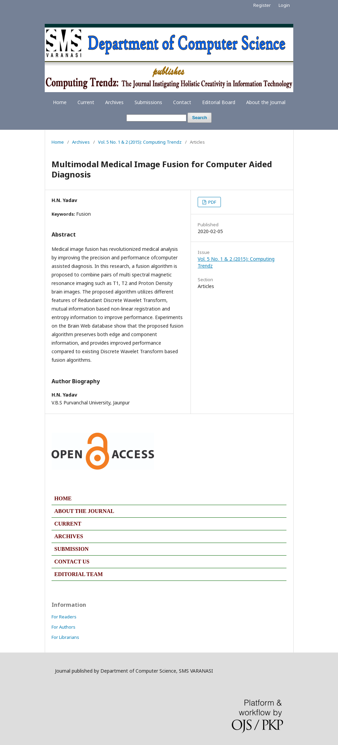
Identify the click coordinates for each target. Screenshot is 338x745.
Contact (182, 102)
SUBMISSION (71, 549)
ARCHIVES (68, 536)
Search (199, 117)
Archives (114, 102)
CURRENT (67, 524)
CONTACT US (71, 561)
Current (86, 102)
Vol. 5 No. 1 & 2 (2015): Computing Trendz (140, 142)
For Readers (64, 617)
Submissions (148, 102)
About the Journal (265, 102)
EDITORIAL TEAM (78, 574)
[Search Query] (156, 117)
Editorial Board (218, 102)
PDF (211, 202)
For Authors (63, 627)
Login (284, 5)
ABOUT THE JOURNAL (84, 511)
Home (60, 102)
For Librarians (65, 637)
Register (262, 5)
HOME (63, 498)
